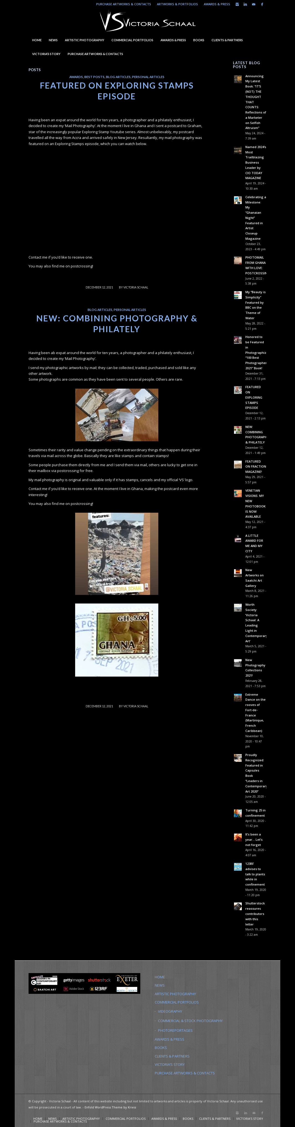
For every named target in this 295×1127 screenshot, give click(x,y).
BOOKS (161, 1047)
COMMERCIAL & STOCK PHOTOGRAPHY (190, 1020)
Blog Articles (118, 77)
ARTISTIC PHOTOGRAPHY (175, 993)
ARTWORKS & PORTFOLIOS (177, 4)
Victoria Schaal (135, 287)
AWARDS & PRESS (217, 4)
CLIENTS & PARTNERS (172, 1056)
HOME (160, 976)
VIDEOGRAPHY (170, 1011)
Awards (76, 77)
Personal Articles (148, 77)
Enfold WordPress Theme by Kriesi (110, 1107)
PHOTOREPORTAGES (175, 1030)
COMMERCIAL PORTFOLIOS (177, 1002)
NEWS (160, 985)
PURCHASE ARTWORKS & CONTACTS (123, 4)
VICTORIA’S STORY (170, 1064)
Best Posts (94, 77)
